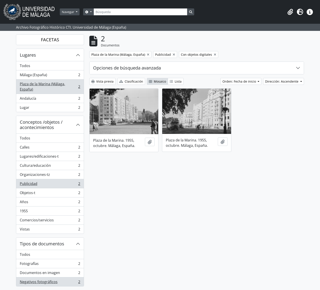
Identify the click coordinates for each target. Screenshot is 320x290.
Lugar (50, 108)
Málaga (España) (50, 75)
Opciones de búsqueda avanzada (127, 68)
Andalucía (50, 99)
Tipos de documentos (42, 244)
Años (50, 203)
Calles (50, 148)
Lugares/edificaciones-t (50, 157)
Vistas (50, 230)
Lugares (28, 55)
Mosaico (157, 81)
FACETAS (50, 40)
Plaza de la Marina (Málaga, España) (50, 86)
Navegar (68, 12)
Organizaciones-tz (50, 175)
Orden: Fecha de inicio (239, 81)
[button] (290, 12)
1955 (50, 212)
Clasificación (131, 81)
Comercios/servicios (50, 221)
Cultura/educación (50, 166)
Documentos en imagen (50, 273)
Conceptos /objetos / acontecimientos (41, 124)
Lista (176, 81)
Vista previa (102, 81)
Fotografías (50, 264)
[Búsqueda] (140, 11)
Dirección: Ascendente (282, 81)
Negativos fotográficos (50, 282)
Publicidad (50, 184)
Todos (25, 65)
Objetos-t (50, 193)
